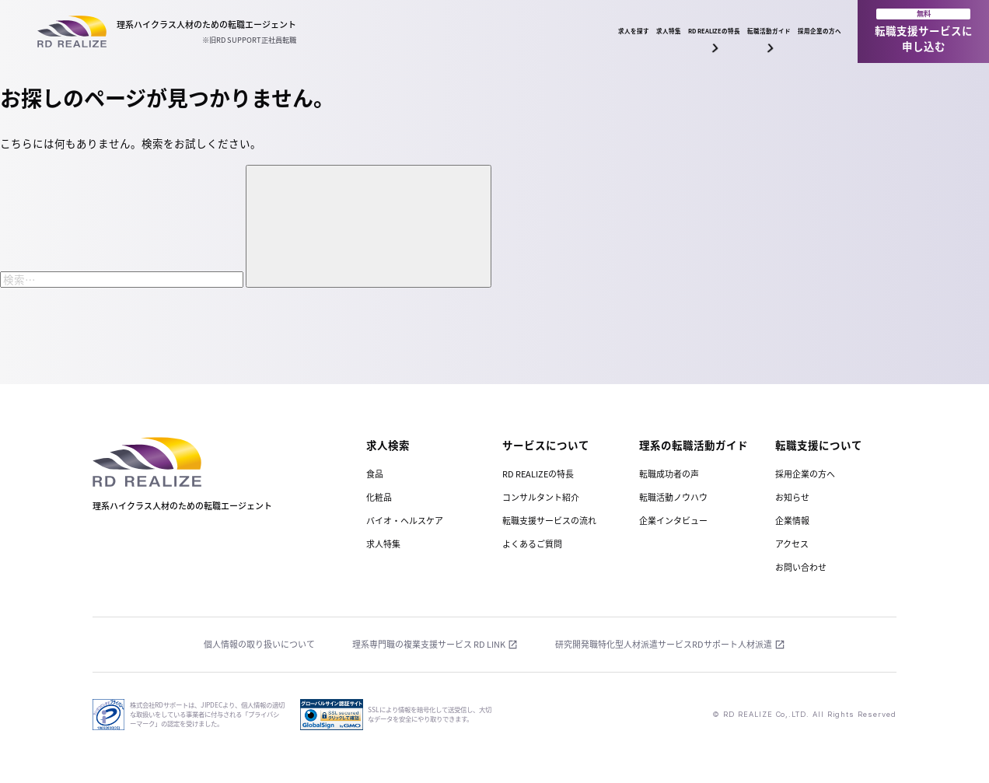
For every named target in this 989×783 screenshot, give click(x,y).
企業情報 (792, 520)
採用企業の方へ (793, 31)
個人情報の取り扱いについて (259, 644)
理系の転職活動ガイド (693, 445)
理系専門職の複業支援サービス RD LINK (428, 644)
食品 (374, 474)
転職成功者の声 (669, 474)
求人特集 (487, 31)
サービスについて (545, 445)
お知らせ (792, 497)
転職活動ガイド (691, 39)
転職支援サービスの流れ (549, 520)
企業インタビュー (673, 520)
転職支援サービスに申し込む (924, 31)
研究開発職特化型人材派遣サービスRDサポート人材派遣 (663, 644)
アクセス (792, 544)
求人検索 (388, 445)
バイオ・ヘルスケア (404, 520)
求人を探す (409, 31)
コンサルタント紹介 (540, 497)
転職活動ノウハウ (673, 497)
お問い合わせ (800, 567)
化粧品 (379, 497)
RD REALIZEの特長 (582, 39)
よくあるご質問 (532, 544)
